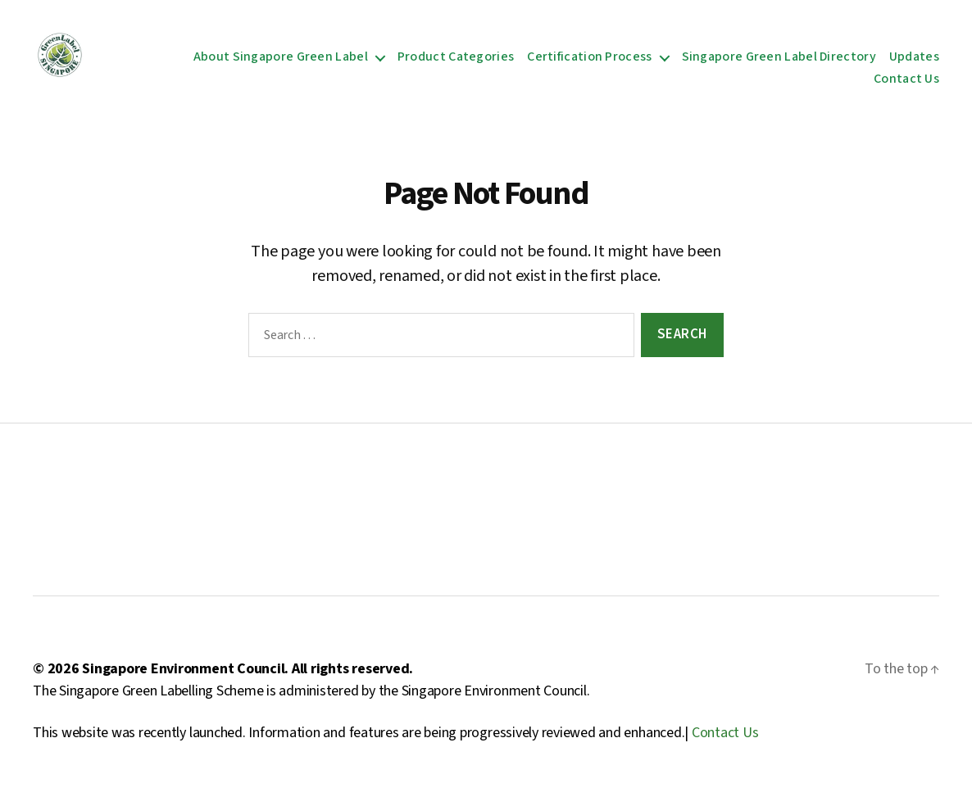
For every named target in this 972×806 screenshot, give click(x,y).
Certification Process (589, 61)
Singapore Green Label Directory (779, 61)
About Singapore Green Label (280, 61)
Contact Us (906, 83)
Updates (914, 61)
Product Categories (455, 61)
